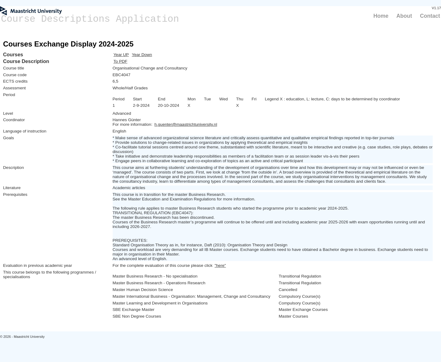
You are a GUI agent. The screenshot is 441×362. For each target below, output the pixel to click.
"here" (220, 265)
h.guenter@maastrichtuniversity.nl (185, 124)
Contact (430, 16)
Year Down (142, 54)
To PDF (120, 61)
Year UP (121, 54)
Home (380, 16)
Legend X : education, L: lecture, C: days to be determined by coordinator (332, 99)
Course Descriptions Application (90, 19)
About (404, 16)
